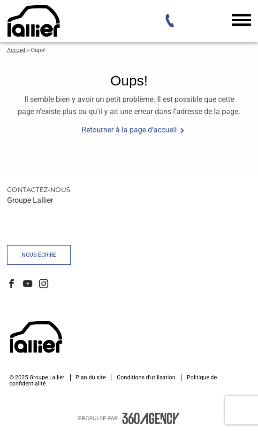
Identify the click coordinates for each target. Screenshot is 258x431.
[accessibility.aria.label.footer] (151, 418)
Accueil (16, 50)
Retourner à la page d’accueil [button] (129, 129)
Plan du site (91, 377)
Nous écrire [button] (39, 255)
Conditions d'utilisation (147, 377)
